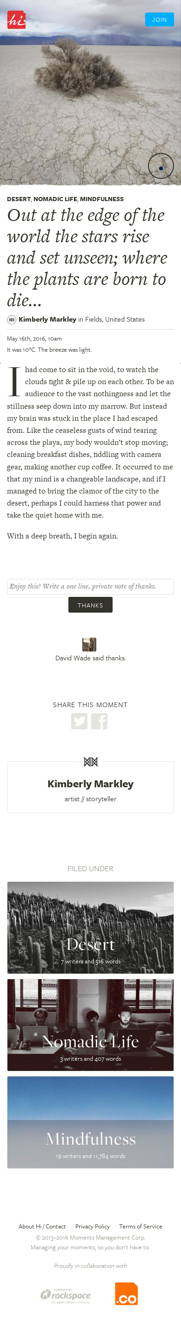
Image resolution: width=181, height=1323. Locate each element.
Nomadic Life (55, 198)
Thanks (90, 605)
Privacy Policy (92, 1226)
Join (159, 19)
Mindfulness (102, 198)
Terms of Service (140, 1226)
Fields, (115, 319)
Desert (19, 198)
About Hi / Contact (42, 1226)
